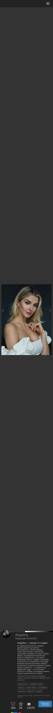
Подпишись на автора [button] (45, 704)
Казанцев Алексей (25, 639)
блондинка (42, 687)
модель (21, 687)
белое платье (31, 687)
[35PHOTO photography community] (13, 3)
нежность (21, 691)
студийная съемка (36, 684)
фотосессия (22, 684)
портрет (39, 691)
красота (30, 691)
